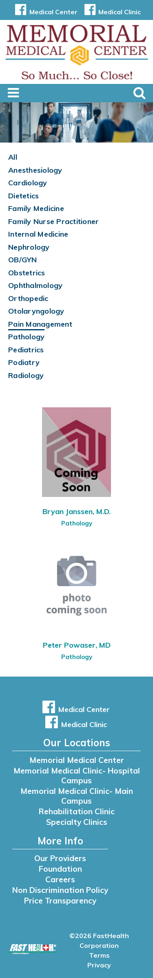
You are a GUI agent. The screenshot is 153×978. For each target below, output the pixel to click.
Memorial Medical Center (76, 760)
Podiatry (24, 362)
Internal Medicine (38, 234)
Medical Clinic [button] (111, 12)
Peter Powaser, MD (77, 645)
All (12, 157)
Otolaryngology (36, 311)
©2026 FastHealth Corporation (99, 940)
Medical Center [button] (44, 12)
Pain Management (40, 324)
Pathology (26, 336)
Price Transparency (60, 900)
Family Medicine (36, 208)
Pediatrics (26, 349)
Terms (99, 955)
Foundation (60, 869)
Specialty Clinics (76, 822)
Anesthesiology (35, 170)
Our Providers (60, 858)
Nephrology (29, 247)
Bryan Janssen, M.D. (76, 511)
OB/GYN (22, 259)
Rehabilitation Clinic (77, 811)
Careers (60, 879)
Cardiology (27, 182)
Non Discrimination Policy (60, 890)
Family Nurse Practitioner (53, 221)
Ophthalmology (35, 285)
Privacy (99, 965)
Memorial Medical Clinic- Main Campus (76, 796)
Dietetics (23, 195)
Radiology (26, 375)
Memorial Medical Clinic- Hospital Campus (76, 775)
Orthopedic (28, 298)
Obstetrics (26, 272)
